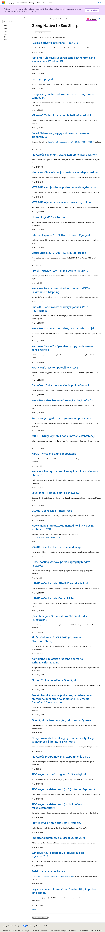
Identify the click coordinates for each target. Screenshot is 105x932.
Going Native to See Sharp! (58, 19)
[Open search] (95, 3)
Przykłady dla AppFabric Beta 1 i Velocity (56, 823)
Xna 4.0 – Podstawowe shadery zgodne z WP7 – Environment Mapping (61, 290)
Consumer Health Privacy (57, 931)
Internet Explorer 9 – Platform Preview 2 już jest (61, 235)
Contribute (35, 931)
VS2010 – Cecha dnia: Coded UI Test (54, 598)
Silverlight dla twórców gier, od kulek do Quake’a (62, 720)
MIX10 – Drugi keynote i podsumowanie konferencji (63, 436)
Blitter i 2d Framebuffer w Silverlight (54, 680)
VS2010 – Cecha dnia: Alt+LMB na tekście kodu (60, 583)
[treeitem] (14, 25)
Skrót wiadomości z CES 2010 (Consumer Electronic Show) (57, 639)
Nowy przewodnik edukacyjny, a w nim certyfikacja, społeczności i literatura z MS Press (63, 739)
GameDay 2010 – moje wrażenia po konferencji (60, 385)
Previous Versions (17, 931)
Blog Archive (42, 19)
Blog (26, 931)
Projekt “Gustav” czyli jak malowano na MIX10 (60, 270)
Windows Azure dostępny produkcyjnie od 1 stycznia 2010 (59, 854)
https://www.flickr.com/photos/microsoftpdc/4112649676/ (52, 876)
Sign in (100, 3)
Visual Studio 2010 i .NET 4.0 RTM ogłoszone (59, 252)
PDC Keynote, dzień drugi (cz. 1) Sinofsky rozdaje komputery (57, 806)
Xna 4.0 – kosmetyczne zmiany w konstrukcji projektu (64, 328)
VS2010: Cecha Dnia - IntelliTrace (52, 510)
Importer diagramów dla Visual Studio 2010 (58, 838)
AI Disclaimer (6, 931)
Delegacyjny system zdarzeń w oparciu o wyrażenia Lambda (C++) (63, 95)
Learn (33, 19)
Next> (34, 909)
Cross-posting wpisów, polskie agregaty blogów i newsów (61, 563)
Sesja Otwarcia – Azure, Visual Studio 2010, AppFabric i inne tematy (65, 890)
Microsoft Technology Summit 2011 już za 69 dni (61, 115)
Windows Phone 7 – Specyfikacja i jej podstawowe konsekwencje (62, 347)
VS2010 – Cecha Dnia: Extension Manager (57, 547)
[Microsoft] (3, 2)
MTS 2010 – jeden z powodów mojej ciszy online (61, 202)
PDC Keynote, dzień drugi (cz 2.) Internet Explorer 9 (63, 789)
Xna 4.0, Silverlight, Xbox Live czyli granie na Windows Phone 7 (65, 473)
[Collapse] (25, 17)
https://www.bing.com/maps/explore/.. (45, 537)
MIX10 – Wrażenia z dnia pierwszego (54, 453)
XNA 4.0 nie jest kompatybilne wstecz (55, 367)
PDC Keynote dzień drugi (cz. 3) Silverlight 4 (59, 774)
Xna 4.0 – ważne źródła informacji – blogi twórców (62, 400)
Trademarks (83, 931)
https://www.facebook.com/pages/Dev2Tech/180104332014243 (70, 142)
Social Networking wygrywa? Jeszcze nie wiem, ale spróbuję (60, 134)
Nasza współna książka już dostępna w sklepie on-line (65, 172)
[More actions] (99, 19)
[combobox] (13, 21)
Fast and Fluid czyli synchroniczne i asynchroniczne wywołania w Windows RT (63, 59)
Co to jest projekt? (43, 79)
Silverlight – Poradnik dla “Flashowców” (56, 493)
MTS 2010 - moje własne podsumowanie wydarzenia (64, 187)
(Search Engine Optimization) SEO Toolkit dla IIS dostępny (59, 617)
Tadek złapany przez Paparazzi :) (51, 871)
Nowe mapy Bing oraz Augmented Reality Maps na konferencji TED (63, 527)
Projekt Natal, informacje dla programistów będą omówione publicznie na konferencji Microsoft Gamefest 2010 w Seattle (62, 698)
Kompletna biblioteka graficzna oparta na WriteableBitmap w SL (57, 660)
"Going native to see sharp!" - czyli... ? (55, 42)
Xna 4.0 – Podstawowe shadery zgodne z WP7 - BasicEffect (60, 308)
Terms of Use (73, 931)
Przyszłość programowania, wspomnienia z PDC (61, 756)
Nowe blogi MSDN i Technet (49, 217)
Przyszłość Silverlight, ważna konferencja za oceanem (64, 154)
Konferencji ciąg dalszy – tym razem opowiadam (61, 418)
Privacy (43, 931)
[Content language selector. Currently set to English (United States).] (11, 925)
